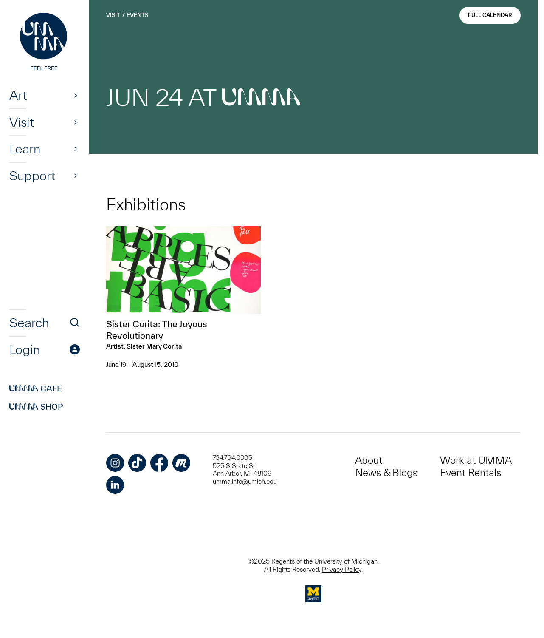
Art (18, 95)
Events (137, 15)
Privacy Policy (341, 569)
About (368, 460)
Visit (21, 122)
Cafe (35, 388)
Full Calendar (490, 15)
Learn (24, 149)
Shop (36, 406)
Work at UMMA (476, 460)
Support (32, 175)
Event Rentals (470, 472)
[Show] (75, 95)
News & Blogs (386, 472)
